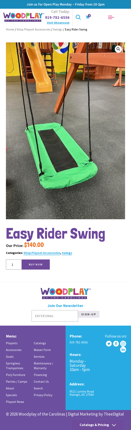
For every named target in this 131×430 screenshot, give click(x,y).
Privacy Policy (43, 395)
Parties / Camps (16, 381)
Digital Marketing (83, 414)
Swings (57, 29)
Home (10, 29)
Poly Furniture (15, 375)
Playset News (15, 402)
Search (38, 388)
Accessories (14, 350)
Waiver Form (42, 350)
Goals (10, 356)
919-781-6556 (57, 17)
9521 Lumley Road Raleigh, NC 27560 (82, 393)
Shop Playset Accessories (34, 29)
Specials (11, 395)
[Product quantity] (14, 264)
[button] (118, 49)
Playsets (12, 343)
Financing (40, 375)
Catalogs (40, 343)
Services (39, 356)
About (10, 388)
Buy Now (36, 264)
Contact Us (41, 381)
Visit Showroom (58, 22)
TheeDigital (114, 414)
